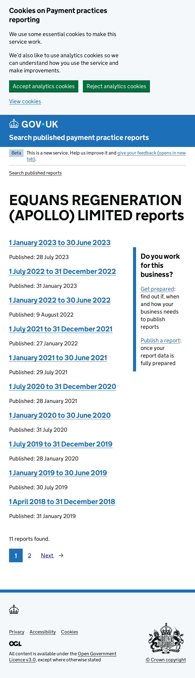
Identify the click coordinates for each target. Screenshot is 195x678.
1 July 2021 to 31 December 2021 (60, 328)
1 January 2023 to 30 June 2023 (60, 242)
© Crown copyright (166, 660)
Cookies (69, 632)
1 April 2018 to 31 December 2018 (62, 501)
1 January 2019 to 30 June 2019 (58, 472)
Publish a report (160, 340)
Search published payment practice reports (79, 137)
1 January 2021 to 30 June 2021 (58, 357)
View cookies (25, 101)
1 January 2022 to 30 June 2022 (60, 300)
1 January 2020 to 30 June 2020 (60, 415)
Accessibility (43, 632)
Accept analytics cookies (44, 86)
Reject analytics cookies (116, 86)
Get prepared (157, 288)
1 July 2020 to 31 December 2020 (62, 386)
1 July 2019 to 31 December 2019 (60, 444)
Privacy (16, 632)
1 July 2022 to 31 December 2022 (62, 271)
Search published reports (35, 173)
